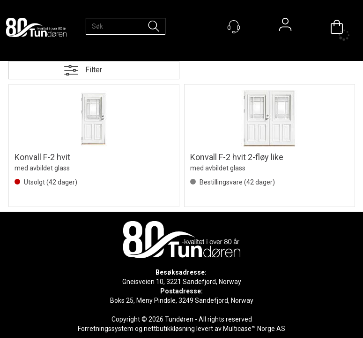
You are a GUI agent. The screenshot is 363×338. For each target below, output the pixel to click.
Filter (93, 69)
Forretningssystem (105, 328)
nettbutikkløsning (169, 328)
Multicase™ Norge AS (254, 328)
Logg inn (285, 27)
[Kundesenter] (234, 27)
